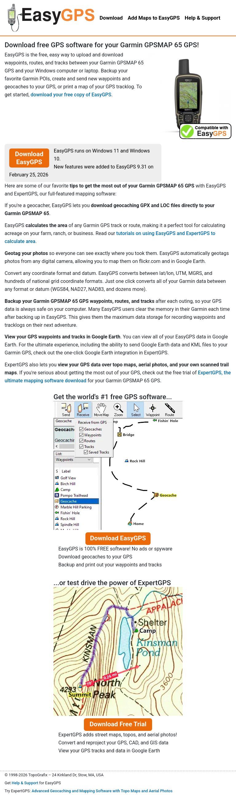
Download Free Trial (117, 724)
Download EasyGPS (29, 158)
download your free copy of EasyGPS (71, 95)
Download (111, 18)
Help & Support (25, 783)
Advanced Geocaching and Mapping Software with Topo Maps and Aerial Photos (102, 791)
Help (202, 18)
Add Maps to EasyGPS (154, 18)
